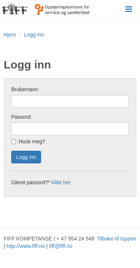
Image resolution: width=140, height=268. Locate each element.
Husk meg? (28, 141)
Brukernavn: (25, 89)
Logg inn (34, 35)
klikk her (61, 182)
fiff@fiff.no (60, 246)
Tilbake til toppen (116, 239)
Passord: (21, 117)
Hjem (10, 35)
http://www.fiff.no (26, 246)
